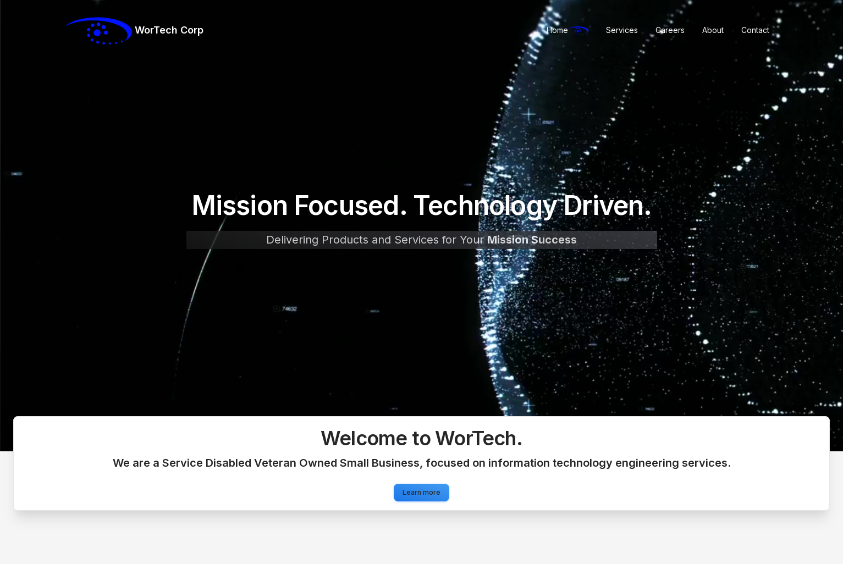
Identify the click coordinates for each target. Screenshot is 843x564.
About (713, 30)
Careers (670, 30)
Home (567, 30)
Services (622, 30)
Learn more (421, 492)
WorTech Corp (134, 31)
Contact (755, 30)
